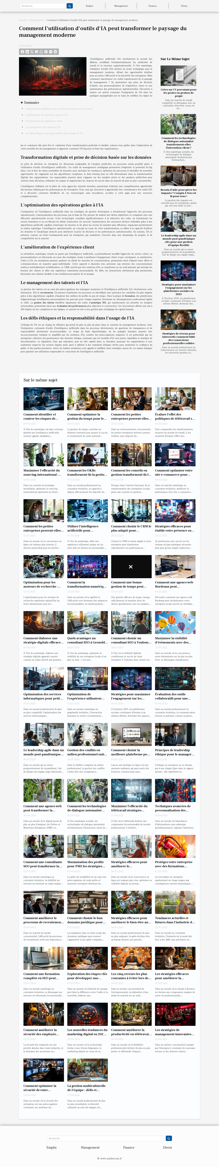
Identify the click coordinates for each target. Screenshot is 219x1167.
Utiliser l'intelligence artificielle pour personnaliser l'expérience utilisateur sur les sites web (87, 532)
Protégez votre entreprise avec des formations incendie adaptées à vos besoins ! (173, 868)
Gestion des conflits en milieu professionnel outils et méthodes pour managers (87, 756)
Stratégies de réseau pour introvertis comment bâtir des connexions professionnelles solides (178, 338)
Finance (153, 6)
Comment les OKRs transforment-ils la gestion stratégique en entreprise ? (87, 474)
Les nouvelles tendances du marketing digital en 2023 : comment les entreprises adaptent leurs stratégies (87, 1036)
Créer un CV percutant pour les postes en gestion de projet (179, 93)
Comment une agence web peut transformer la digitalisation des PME (42, 810)
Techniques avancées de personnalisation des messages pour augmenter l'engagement (174, 812)
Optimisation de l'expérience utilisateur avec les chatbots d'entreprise (84, 700)
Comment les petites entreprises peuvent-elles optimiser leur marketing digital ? (42, 532)
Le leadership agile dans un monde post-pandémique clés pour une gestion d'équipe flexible (178, 240)
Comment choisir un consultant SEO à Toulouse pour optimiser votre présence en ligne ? (130, 644)
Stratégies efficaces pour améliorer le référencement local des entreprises (129, 868)
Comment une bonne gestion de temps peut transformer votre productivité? (127, 588)
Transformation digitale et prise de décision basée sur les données (59, 108)
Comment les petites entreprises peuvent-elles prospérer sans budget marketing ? (129, 420)
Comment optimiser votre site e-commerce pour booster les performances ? (175, 474)
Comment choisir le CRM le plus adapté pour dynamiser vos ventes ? (131, 530)
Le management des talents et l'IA (42, 127)
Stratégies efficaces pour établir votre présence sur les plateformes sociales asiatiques (174, 532)
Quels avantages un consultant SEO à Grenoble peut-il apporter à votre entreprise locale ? (87, 644)
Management (121, 6)
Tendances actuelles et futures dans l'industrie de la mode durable (174, 922)
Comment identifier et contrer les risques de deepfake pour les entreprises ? (39, 420)
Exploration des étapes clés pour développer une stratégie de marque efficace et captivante (87, 980)
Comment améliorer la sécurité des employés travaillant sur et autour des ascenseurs (41, 1036)
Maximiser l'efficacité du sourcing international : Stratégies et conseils (41, 474)
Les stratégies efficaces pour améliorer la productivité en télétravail (174, 978)
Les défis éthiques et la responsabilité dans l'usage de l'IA (54, 133)
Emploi (89, 6)
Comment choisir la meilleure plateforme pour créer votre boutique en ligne (131, 756)
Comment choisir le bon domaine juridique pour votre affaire (85, 922)
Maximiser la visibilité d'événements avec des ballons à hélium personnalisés (171, 644)
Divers (184, 6)
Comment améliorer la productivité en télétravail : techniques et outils (131, 1034)
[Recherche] (43, 6)
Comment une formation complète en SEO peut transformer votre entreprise (41, 980)
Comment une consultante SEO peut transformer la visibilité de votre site (42, 866)
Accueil (22, 20)
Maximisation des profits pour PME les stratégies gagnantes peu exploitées (85, 866)
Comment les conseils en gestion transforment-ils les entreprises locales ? (131, 474)
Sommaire (31, 102)
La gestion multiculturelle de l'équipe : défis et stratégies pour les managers (86, 1092)
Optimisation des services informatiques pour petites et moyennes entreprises (43, 698)
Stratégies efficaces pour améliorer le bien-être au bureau (129, 922)
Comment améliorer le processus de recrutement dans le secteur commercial (42, 924)
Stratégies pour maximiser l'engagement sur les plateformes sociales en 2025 (179, 289)
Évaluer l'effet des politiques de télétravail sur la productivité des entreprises (175, 420)
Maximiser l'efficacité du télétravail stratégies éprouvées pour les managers (129, 812)
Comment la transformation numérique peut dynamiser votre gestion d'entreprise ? (87, 588)
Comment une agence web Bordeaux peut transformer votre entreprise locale (174, 588)
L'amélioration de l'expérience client (43, 121)
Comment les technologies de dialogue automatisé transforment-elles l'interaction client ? (179, 142)
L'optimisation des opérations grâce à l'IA (46, 115)
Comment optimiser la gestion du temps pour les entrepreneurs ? (86, 418)
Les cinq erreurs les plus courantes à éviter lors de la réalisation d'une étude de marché (129, 980)
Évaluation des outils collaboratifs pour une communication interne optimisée (172, 700)
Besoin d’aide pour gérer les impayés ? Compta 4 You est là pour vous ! (179, 193)
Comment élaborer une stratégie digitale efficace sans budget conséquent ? (42, 642)
